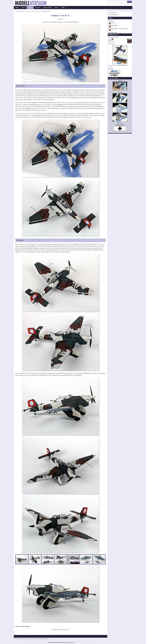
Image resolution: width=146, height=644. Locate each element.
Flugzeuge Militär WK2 (36, 11)
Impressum (69, 642)
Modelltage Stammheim (113, 25)
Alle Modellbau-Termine (113, 32)
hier (33, 246)
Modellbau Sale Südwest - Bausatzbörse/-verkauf (117, 28)
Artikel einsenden (114, 14)
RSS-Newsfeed (113, 12)
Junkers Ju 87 (120, 124)
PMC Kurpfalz (111, 22)
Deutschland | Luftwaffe (120, 125)
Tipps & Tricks (47, 7)
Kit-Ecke (37, 7)
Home (17, 7)
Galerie (30, 7)
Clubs (63, 7)
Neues (23, 7)
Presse (56, 7)
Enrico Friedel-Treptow (123, 65)
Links (73, 642)
